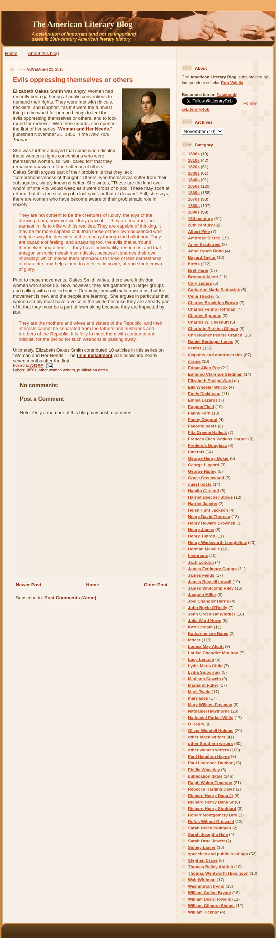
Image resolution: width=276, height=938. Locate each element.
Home (11, 53)
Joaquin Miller (202, 594)
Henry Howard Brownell (211, 523)
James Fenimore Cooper (212, 568)
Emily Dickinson (204, 393)
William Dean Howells (209, 899)
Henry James (201, 529)
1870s (194, 199)
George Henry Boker (208, 458)
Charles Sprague (204, 315)
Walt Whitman (202, 879)
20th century (200, 225)
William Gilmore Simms (211, 905)
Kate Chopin (200, 626)
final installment (94, 355)
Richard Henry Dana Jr (210, 795)
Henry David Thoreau (209, 516)
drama (194, 361)
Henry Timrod (201, 536)
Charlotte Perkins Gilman (213, 328)
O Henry (196, 724)
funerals (196, 451)
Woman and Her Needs (83, 129)
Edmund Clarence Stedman (215, 374)
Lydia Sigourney (204, 672)
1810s (194, 160)
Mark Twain (199, 691)
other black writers (206, 737)
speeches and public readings (218, 853)
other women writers (56, 370)
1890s (194, 212)
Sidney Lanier (202, 847)
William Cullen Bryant (209, 892)
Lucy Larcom (201, 659)
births (193, 263)
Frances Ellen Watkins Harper (217, 438)
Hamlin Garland (203, 490)
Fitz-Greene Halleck (207, 432)
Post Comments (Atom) (70, 597)
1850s (31, 370)
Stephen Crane (202, 860)
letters (194, 639)
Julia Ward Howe (204, 620)
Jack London (201, 562)
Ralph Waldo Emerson (210, 782)
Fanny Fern (199, 413)
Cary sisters (200, 283)
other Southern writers (210, 743)
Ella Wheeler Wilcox (207, 387)
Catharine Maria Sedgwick (214, 289)
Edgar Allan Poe (204, 367)
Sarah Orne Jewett (206, 840)
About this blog (43, 53)
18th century (200, 218)
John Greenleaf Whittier (211, 614)
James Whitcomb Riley (211, 588)
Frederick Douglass (207, 445)
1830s (194, 173)
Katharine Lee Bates (208, 633)
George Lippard (203, 464)
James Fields (201, 575)
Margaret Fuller (203, 685)
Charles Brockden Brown (213, 302)
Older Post (155, 584)
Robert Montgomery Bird (213, 815)
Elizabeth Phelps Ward (210, 380)
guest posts (200, 484)
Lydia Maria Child (205, 665)
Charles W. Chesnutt (208, 322)
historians (198, 555)
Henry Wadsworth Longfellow (217, 542)
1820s (194, 166)
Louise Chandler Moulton (213, 652)
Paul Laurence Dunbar (210, 762)
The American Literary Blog (82, 24)
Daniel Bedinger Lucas (210, 341)
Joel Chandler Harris (208, 601)
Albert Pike (199, 231)
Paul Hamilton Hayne (209, 756)
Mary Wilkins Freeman (210, 704)
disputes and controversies (215, 354)
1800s (194, 153)
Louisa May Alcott (206, 646)
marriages (198, 698)
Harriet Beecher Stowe (210, 497)
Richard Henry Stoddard (212, 808)
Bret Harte (198, 270)
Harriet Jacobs (202, 503)
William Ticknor (203, 912)
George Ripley (202, 471)
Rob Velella (232, 82)
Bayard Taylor (202, 257)
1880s (194, 205)
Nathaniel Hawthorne (209, 711)
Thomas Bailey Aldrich (210, 866)
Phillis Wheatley (204, 769)
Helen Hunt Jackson (208, 510)
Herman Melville (204, 548)
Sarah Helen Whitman (209, 827)
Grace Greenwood (206, 477)
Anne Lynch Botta (206, 250)
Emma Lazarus (203, 400)
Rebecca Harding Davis (211, 789)
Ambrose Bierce (204, 237)
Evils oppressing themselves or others (73, 79)
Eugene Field (201, 406)
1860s (194, 192)
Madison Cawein (204, 678)
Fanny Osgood (202, 419)
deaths (195, 348)
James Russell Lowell (209, 581)
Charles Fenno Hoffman (211, 309)
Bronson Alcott (203, 276)
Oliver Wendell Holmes (210, 730)
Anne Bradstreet (204, 244)
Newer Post (28, 584)
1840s (194, 179)
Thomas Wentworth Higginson (218, 873)
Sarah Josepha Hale (208, 834)
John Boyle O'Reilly (207, 607)
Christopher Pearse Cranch (215, 335)
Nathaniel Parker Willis (210, 717)
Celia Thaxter (201, 296)
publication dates (92, 370)
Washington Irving (206, 886)
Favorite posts (202, 426)
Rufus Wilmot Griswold (211, 821)
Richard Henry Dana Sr (211, 802)
